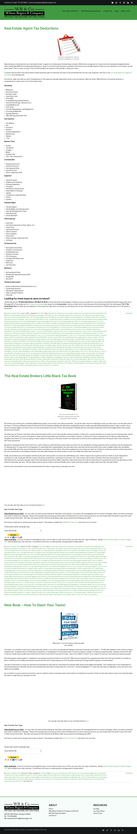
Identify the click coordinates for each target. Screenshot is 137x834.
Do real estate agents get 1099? (68, 321)
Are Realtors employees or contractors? (41, 315)
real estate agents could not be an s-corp (58, 345)
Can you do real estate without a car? (37, 319)
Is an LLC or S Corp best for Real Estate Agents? (52, 335)
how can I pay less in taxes (95, 327)
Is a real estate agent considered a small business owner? (78, 333)
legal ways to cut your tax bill (87, 337)
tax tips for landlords (69, 779)
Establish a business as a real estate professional (42, 325)
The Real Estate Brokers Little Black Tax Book (82, 357)
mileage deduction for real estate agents (48, 339)
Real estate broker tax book (80, 345)
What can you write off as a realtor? (34, 361)
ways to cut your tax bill (96, 779)
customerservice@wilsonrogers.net (19, 818)
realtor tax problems (44, 349)
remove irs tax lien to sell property (62, 349)
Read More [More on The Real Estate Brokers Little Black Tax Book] (129, 546)
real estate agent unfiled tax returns (33, 345)
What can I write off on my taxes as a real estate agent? (37, 590)
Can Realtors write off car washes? (95, 317)
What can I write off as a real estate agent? (73, 359)
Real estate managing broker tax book (63, 578)
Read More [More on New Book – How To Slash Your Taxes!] (129, 773)
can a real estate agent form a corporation (67, 315)
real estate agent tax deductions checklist (36, 343)
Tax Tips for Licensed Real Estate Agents (67, 355)
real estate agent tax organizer (59, 343)
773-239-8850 (12, 816)
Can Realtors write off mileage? (14, 319)
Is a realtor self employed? (28, 335)
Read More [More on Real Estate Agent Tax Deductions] (129, 313)
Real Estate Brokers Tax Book (62, 347)
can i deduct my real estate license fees (68, 548)
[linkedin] (119, 830)
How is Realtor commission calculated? (27, 562)
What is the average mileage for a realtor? (85, 361)
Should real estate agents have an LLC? (53, 353)
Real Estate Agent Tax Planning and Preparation (85, 343)
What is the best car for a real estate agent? (45, 592)
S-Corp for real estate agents (82, 349)
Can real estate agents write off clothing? (43, 317)
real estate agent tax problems (90, 574)
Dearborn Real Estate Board (78, 552)
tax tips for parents (83, 779)
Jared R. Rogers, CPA (13, 313)
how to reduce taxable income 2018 (24, 564)
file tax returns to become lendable (93, 325)
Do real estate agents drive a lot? (46, 321)
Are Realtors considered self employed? (88, 546)
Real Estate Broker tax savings (42, 347)
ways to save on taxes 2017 (13, 781)
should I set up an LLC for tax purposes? (27, 353)
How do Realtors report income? (71, 329)
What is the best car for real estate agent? (38, 363)
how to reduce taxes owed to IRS (91, 775)
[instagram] (115, 830)
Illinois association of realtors (38, 333)
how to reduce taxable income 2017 (75, 331)
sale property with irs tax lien (53, 351)
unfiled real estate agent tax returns (42, 588)
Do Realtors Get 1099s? (42, 323)
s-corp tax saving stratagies (38, 580)
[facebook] (111, 830)
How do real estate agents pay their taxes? (46, 329)
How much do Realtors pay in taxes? (24, 331)
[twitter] (123, 830)
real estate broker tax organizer (22, 347)
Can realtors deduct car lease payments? (70, 317)
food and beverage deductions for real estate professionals (23, 327)
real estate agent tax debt (93, 341)
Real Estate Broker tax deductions (81, 576)
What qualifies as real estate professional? (88, 363)
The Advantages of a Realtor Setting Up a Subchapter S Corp (47, 357)
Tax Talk (40, 313)
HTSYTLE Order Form (70, 738)
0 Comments (55, 365)
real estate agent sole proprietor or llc (55, 341)
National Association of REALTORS (73, 339)
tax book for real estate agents (37, 584)
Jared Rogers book (71, 337)
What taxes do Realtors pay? (48, 594)
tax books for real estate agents (19, 355)
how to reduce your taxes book (18, 333)
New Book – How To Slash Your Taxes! (35, 605)
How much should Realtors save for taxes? (50, 331)
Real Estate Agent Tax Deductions (31, 28)
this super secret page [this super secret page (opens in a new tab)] (36, 304)
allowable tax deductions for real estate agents (63, 313)
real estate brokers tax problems (82, 347)
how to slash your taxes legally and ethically (34, 777)
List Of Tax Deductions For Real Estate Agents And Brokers (46, 570)
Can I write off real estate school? (18, 317)
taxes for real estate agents (18, 357)
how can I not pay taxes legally (76, 327)
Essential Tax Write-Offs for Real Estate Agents (84, 556)
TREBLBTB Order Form (71, 522)
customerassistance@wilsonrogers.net (42, 2)
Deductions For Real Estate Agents (24, 321)
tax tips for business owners (36, 779)
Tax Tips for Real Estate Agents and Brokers (31, 586)
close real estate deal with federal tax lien (84, 319)
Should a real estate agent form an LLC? (75, 351)
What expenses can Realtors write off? (59, 361)
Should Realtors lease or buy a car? (77, 353)
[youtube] (103, 830)
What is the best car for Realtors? (63, 363)
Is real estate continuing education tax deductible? (31, 337)
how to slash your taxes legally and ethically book (64, 777)
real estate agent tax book (76, 341)
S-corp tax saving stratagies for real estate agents (27, 351)
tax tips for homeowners (54, 779)
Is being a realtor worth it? (35, 568)
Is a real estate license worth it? (38, 566)
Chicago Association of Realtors (59, 319)
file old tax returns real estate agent (70, 325)
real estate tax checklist (29, 349)
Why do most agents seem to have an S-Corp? (34, 365)
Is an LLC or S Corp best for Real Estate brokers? (84, 335)
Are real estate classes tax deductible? (91, 313)
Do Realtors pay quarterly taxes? (61, 323)
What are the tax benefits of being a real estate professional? (39, 359)
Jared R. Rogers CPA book (56, 337)
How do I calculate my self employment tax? (18, 329)
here (43, 505)
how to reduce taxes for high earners (68, 775)
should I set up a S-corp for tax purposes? (38, 582)
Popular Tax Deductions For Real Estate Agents (27, 341)
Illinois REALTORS (54, 333)
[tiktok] (107, 830)
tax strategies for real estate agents (42, 355)
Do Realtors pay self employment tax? (84, 323)
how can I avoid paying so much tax (54, 327)
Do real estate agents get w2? (88, 321)
